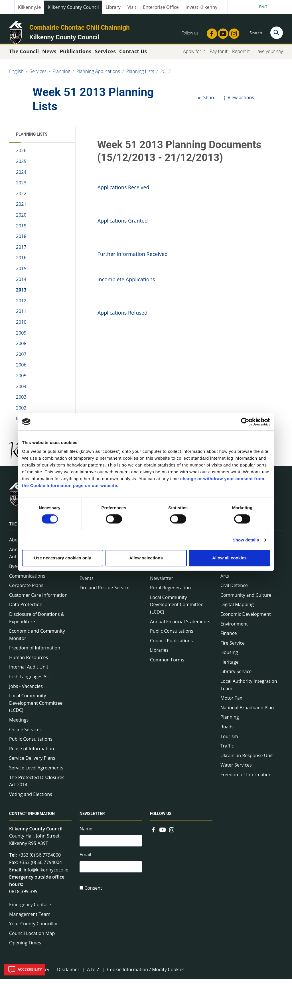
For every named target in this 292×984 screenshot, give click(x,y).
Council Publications (171, 646)
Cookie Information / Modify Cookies (145, 974)
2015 (21, 273)
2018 (21, 241)
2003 (21, 402)
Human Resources (28, 662)
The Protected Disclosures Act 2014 (36, 786)
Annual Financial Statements (180, 626)
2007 (21, 359)
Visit (131, 7)
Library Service (236, 676)
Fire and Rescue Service (104, 593)
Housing (229, 657)
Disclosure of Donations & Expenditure (36, 623)
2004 (21, 391)
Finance (228, 638)
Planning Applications (98, 76)
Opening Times (25, 948)
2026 (21, 155)
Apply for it (194, 56)
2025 (21, 166)
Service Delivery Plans (32, 763)
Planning (61, 76)
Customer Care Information (38, 600)
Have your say (268, 56)
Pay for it (219, 56)
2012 (21, 306)
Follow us (160, 818)
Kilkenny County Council (73, 7)
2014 (21, 284)
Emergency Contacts (30, 909)
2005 (21, 381)
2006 (21, 370)
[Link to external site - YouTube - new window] (221, 31)
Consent (93, 895)
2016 (21, 263)
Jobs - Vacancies (26, 691)
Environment (234, 629)
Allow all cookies (229, 557)
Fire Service (232, 648)
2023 (21, 188)
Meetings (19, 725)
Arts (224, 581)
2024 (21, 177)
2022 (21, 198)
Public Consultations (30, 744)
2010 (21, 327)
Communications (27, 581)
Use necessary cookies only (62, 557)
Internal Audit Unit (28, 672)
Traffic (227, 751)
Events (87, 583)
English (16, 76)
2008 (21, 348)
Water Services (236, 770)
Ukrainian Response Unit (246, 760)
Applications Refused (122, 317)
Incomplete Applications (126, 284)
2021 (21, 209)
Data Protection (25, 609)
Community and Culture (245, 600)
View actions (237, 102)
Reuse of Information (31, 754)
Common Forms (167, 665)
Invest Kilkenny (202, 7)
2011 (21, 316)
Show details (246, 539)
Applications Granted (123, 225)
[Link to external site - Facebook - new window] (210, 31)
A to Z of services (238, 571)
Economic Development (245, 619)
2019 (21, 230)
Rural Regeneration (170, 593)
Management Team (29, 919)
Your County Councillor (33, 929)
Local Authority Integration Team (248, 690)
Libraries (159, 655)
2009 (21, 338)
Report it (241, 56)
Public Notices (95, 574)
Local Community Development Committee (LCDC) (35, 708)
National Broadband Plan (247, 713)
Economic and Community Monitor (37, 640)
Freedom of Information (34, 653)
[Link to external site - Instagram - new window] (232, 31)
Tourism (229, 741)
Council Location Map (32, 938)
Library (113, 7)
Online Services (25, 734)
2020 (21, 220)
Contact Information (32, 818)
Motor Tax (231, 703)
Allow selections (146, 557)
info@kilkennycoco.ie (46, 874)
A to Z (93, 974)
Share (206, 102)
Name (86, 833)
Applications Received (123, 192)
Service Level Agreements (36, 773)
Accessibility (24, 969)
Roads (227, 732)
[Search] (276, 33)
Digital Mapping (237, 609)
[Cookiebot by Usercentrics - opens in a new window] (245, 421)
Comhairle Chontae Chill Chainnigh (79, 27)
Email (85, 861)
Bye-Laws (19, 571)
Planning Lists (140, 76)
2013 (165, 76)
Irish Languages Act (29, 682)
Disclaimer (68, 974)
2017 (21, 252)
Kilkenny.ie (29, 7)
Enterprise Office (161, 7)
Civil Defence (234, 590)
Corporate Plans (26, 590)
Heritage (229, 667)
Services (38, 76)
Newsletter (161, 583)
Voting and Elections (30, 799)
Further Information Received (133, 259)
